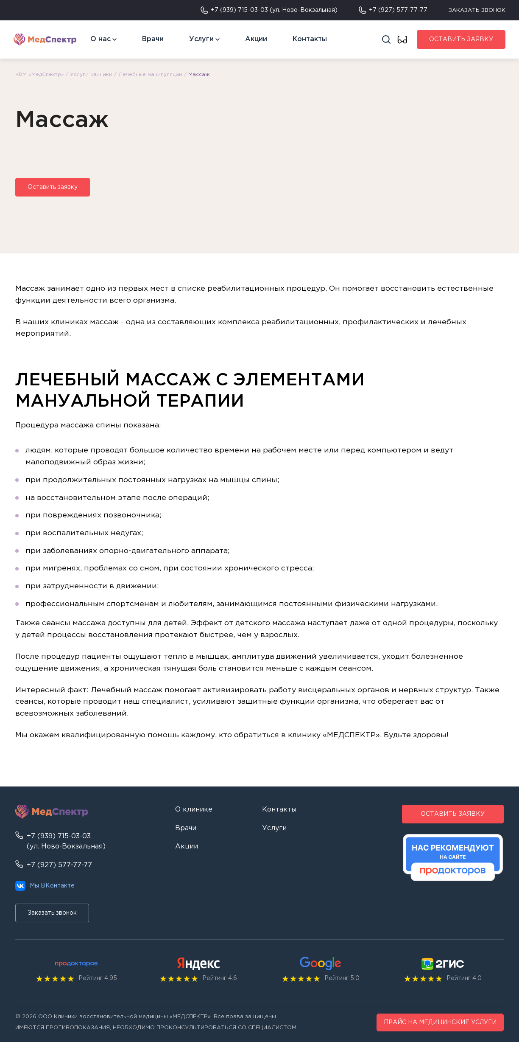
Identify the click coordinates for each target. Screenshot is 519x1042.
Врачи (153, 39)
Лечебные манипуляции (150, 74)
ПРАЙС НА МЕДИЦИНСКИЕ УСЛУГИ (440, 1022)
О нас (100, 39)
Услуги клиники (91, 74)
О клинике (193, 809)
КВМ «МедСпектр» (39, 74)
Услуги (201, 39)
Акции (256, 39)
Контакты (310, 39)
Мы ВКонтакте (45, 886)
